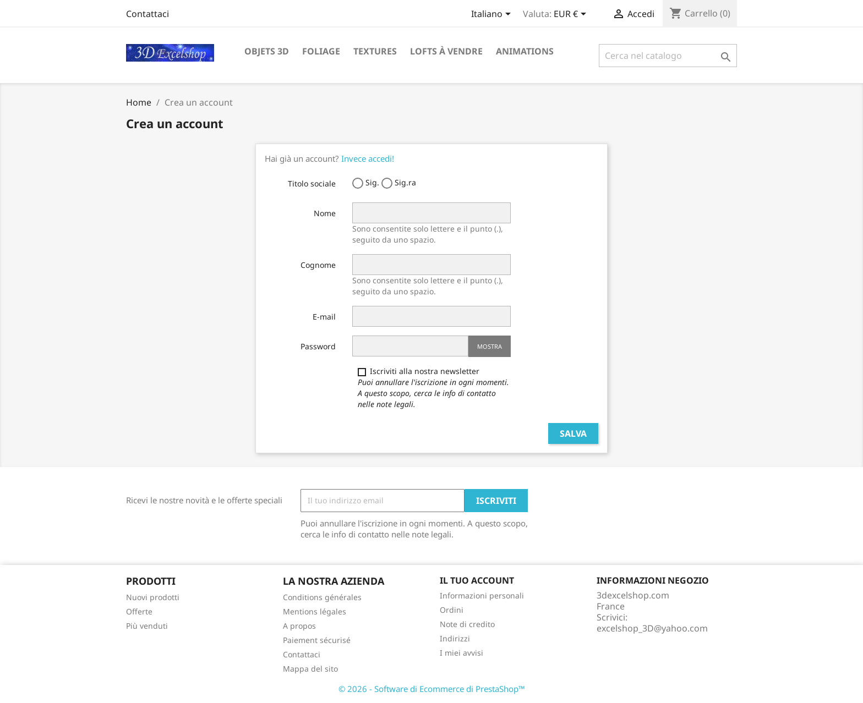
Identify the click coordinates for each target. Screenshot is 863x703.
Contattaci (147, 14)
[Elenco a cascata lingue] (493, 14)
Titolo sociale (312, 183)
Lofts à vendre (446, 51)
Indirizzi (455, 638)
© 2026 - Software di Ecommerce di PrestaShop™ (431, 688)
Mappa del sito (310, 668)
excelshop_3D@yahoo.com (652, 628)
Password (318, 346)
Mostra (489, 346)
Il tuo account (477, 580)
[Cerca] (668, 55)
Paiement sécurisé (317, 640)
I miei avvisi (461, 652)
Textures (375, 51)
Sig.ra (398, 183)
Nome (325, 213)
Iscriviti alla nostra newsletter (433, 387)
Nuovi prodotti (152, 597)
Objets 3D (266, 51)
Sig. (365, 183)
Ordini (451, 610)
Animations (525, 51)
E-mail (324, 316)
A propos (299, 625)
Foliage (321, 51)
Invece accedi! (367, 158)
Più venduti (147, 625)
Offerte (139, 611)
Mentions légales (314, 611)
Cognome (318, 265)
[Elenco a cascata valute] (572, 14)
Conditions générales (322, 597)
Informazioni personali (482, 595)
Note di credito (467, 624)
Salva (573, 433)
